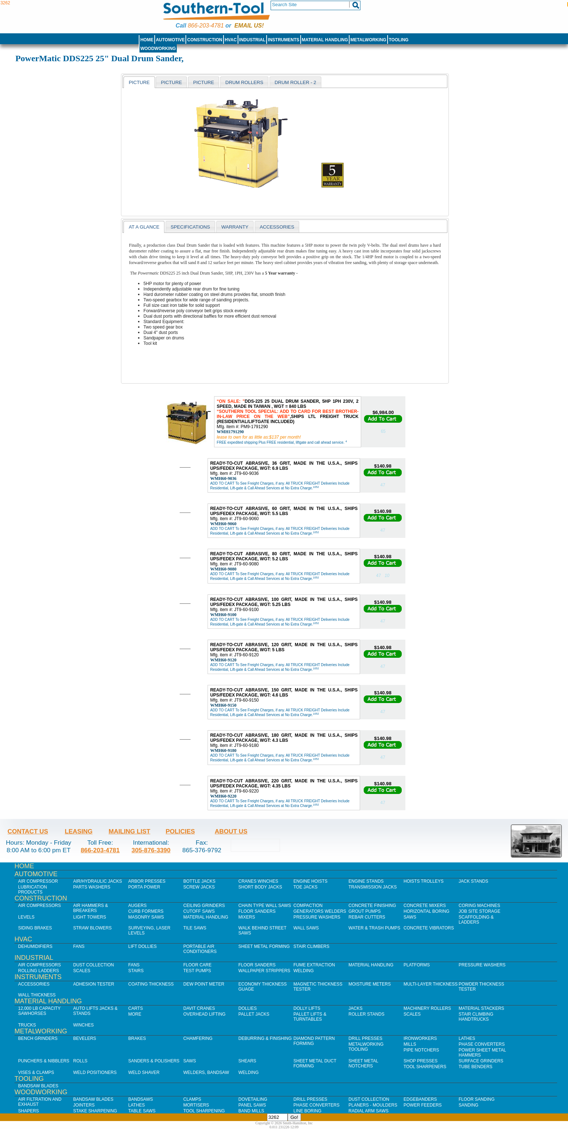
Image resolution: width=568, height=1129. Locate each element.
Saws (410, 917)
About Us (231, 831)
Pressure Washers (317, 917)
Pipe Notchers (421, 1050)
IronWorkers (420, 1038)
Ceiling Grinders (204, 905)
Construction (204, 39)
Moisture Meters (369, 984)
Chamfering (198, 1038)
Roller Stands (366, 1014)
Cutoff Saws (199, 911)
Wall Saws (306, 928)
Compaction (307, 905)
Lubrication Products (32, 890)
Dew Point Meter (203, 984)
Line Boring (307, 1110)
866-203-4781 (206, 25)
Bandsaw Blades (38, 1085)
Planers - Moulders (372, 1105)
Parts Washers (91, 887)
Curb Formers (145, 911)
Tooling (398, 39)
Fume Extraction (314, 964)
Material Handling (325, 39)
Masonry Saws (146, 917)
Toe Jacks (305, 887)
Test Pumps (197, 970)
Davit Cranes (199, 1008)
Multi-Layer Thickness (431, 984)
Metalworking (368, 39)
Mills (410, 1044)
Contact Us (28, 831)
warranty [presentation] (234, 227)
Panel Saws (252, 1105)
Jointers (84, 1105)
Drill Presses (365, 1038)
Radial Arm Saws (368, 1110)
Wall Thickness (37, 995)
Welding (303, 970)
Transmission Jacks (372, 887)
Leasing (79, 831)
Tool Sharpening (204, 1110)
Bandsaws (140, 1099)
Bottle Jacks (199, 881)
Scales (81, 970)
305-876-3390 (151, 850)
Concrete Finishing (372, 905)
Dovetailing (252, 1099)
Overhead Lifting (204, 1014)
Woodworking (158, 48)
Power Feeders (423, 1105)
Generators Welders (319, 911)
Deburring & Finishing (265, 1038)
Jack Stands (473, 881)
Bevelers (84, 1038)
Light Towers (89, 917)
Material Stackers (481, 1008)
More (134, 1014)
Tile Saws (194, 928)
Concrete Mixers (425, 905)
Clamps (192, 1099)
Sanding (469, 1105)
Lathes (467, 1038)
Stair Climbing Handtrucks (476, 1017)
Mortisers (196, 1105)
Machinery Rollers (427, 1008)
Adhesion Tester (93, 984)
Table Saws (141, 1110)
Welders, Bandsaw (206, 1072)
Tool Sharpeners (425, 1066)
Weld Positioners (95, 1072)
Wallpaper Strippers (264, 970)
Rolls (80, 1060)
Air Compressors (39, 905)
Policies (180, 831)
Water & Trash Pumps (374, 928)
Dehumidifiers (35, 946)
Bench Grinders (38, 1038)
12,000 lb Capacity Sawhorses (39, 1011)
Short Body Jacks (260, 887)
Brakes (137, 1038)
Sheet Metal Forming (264, 946)
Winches (83, 1025)
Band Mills (251, 1110)
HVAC (231, 39)
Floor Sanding (476, 1099)
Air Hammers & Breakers (90, 908)
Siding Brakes (35, 928)
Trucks (27, 1025)
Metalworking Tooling (366, 1047)
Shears (247, 1060)
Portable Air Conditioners (200, 949)
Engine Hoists (310, 881)
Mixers (246, 917)
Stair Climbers (311, 946)
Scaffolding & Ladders (476, 920)
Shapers (28, 1110)
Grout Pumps (364, 911)
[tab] (139, 82)
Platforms (417, 964)
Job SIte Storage (479, 911)
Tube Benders (475, 1066)
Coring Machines (479, 905)
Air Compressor (38, 881)
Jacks (355, 1008)
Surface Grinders (481, 1060)
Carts (135, 1008)
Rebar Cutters (366, 917)
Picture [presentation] (139, 82)
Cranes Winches (258, 881)
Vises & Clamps (36, 1072)
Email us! (249, 25)
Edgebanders (420, 1099)
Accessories (34, 984)
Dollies (247, 1008)
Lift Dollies (142, 946)
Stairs (135, 970)
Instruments (284, 39)
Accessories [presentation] (277, 227)
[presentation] (171, 82)
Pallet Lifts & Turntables (309, 1017)
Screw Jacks (199, 887)
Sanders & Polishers (153, 1060)
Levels (26, 917)
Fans (78, 946)
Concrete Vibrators (429, 928)
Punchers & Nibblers (43, 1060)
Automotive (170, 39)
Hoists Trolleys (423, 881)
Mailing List (129, 831)
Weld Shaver (143, 1072)
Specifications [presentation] (190, 227)
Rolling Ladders (38, 970)
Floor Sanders (257, 911)
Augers (137, 905)
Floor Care (197, 964)
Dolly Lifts (306, 1008)
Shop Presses (421, 1060)
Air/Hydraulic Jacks (97, 881)
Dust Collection (93, 964)
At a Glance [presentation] (144, 227)
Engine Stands (366, 881)
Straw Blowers (92, 928)
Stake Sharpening (95, 1110)
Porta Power (144, 887)
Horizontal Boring (427, 911)
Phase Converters (482, 1044)
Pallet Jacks (254, 1014)
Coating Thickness (151, 984)
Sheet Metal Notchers (363, 1063)
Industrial (252, 39)
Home (146, 39)
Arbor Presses (147, 881)
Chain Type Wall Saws (264, 905)
